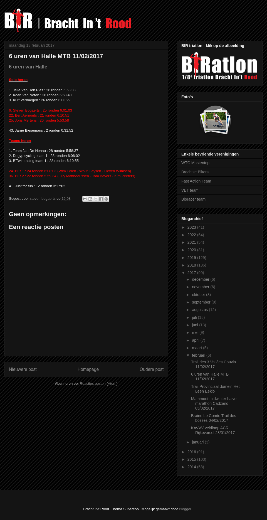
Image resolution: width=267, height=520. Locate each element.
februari (199, 355)
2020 (192, 250)
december (201, 279)
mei (195, 332)
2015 (192, 459)
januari (198, 442)
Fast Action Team (196, 181)
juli (195, 317)
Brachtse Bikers (195, 172)
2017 (192, 272)
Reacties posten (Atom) (99, 383)
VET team (190, 190)
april (196, 340)
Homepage (88, 369)
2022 (192, 235)
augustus (200, 309)
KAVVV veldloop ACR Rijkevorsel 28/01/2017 (213, 430)
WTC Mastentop (195, 163)
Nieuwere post (23, 369)
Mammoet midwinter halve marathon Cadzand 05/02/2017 (213, 403)
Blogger (185, 509)
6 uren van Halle (28, 67)
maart (197, 348)
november (201, 287)
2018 (192, 265)
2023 (192, 227)
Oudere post (152, 369)
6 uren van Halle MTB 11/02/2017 (210, 376)
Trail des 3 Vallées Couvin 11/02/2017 (213, 364)
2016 (192, 452)
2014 (192, 467)
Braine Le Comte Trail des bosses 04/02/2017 (213, 418)
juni (195, 325)
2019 (192, 257)
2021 (192, 242)
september (201, 302)
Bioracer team (193, 199)
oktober (199, 294)
